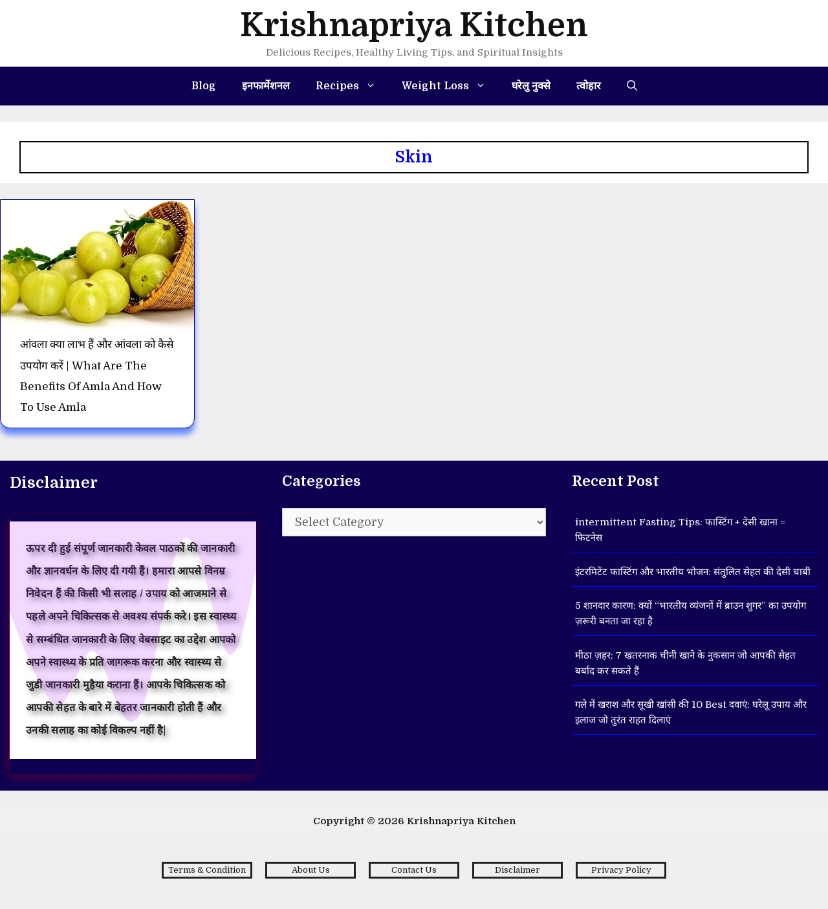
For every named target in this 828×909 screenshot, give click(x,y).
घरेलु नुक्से (531, 86)
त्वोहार (588, 86)
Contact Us (414, 870)
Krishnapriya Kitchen (414, 25)
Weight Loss (450, 86)
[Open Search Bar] (632, 86)
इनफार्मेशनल (266, 86)
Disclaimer (517, 870)
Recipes (352, 86)
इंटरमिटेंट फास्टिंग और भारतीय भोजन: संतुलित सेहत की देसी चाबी (693, 572)
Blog (203, 86)
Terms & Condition (207, 870)
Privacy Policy (621, 870)
